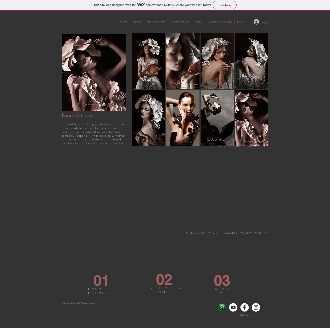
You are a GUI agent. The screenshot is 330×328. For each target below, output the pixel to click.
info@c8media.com (247, 315)
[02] (164, 279)
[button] (148, 61)
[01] (101, 280)
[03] (222, 280)
